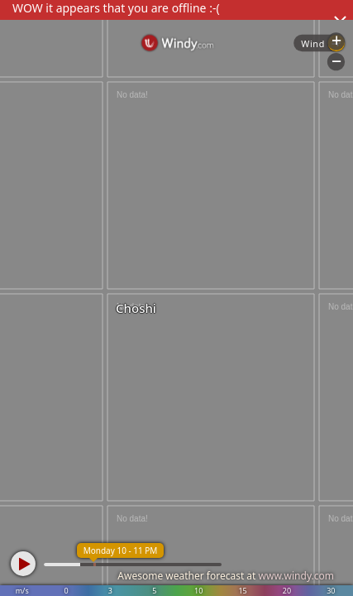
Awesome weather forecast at (225, 576)
